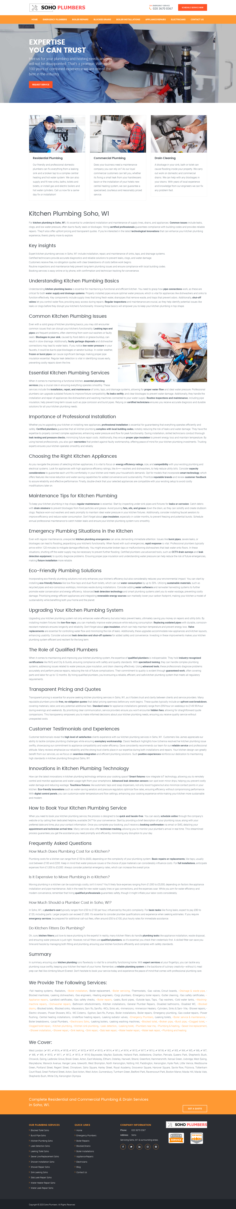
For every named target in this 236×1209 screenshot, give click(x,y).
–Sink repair (91, 1029)
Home (35, 19)
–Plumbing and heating (173, 1029)
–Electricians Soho (79, 1020)
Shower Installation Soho (42, 1160)
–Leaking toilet (125, 1025)
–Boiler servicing (120, 991)
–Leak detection (107, 1025)
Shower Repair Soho (40, 1165)
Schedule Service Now (192, 7)
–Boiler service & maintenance (188, 1016)
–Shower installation (40, 1029)
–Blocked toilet (149, 1020)
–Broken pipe (165, 1020)
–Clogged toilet (196, 1020)
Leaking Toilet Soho (40, 1150)
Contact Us (197, 19)
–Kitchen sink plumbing (85, 1025)
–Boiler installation (77, 991)
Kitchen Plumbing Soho (42, 1139)
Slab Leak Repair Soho (41, 1176)
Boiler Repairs (80, 19)
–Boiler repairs (104, 999)
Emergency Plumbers (55, 19)
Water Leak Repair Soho (42, 1186)
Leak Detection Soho (40, 1144)
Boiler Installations (128, 19)
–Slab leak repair (107, 1029)
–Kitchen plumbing (61, 1025)
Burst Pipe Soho (38, 1134)
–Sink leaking (76, 1029)
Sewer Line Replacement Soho (45, 1155)
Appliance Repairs (155, 19)
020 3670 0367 (163, 8)
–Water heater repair (128, 1029)
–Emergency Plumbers (141, 1016)
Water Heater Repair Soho (43, 1181)
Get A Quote (195, 1101)
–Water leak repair (149, 1029)
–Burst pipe (180, 1020)
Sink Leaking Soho (39, 1171)
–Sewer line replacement (193, 1025)
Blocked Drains (102, 19)
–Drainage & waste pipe (191, 991)
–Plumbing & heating (168, 1025)
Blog (78, 1165)
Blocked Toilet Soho (40, 1129)
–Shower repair (60, 1029)
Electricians (178, 19)
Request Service (40, 84)
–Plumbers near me (144, 1025)
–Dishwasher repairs (59, 1003)
